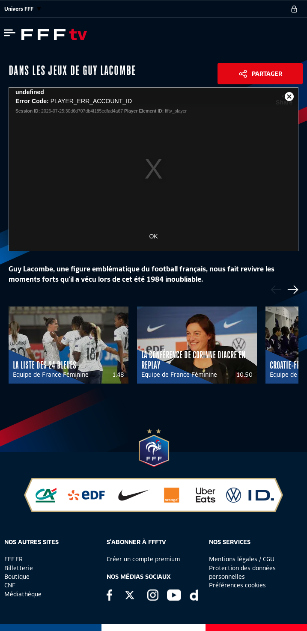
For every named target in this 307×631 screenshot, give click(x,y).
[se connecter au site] (294, 9)
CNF (9, 585)
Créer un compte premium (143, 559)
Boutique (17, 576)
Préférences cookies (237, 585)
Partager (267, 73)
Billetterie (18, 568)
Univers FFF (22, 9)
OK (153, 236)
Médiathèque (23, 594)
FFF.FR (13, 559)
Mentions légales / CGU (241, 559)
